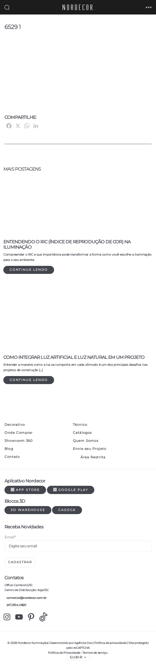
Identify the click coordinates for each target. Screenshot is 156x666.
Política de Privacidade (64, 652)
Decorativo (14, 425)
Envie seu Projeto (89, 449)
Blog (8, 449)
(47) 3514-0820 (15, 605)
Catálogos (82, 433)
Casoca (67, 510)
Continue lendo (29, 270)
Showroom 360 (18, 441)
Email (9, 537)
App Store (25, 490)
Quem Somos (85, 441)
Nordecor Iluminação (33, 643)
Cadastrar (20, 562)
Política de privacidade (110, 643)
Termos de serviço (94, 652)
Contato (12, 457)
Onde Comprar (18, 433)
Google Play (70, 490)
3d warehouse (28, 510)
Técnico (80, 425)
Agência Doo (83, 643)
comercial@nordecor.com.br (25, 598)
